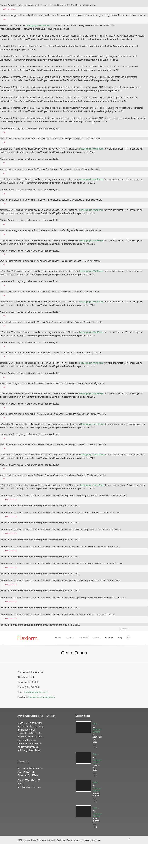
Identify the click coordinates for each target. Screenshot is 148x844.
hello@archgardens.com (36, 692)
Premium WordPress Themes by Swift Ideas (83, 840)
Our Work (83, 637)
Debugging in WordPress (38, 25)
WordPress (61, 840)
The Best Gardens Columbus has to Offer (96, 754)
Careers (97, 637)
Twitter (19, 629)
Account (123, 629)
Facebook (24, 629)
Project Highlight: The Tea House (96, 723)
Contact (109, 637)
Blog (119, 637)
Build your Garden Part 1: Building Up (96, 782)
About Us (69, 637)
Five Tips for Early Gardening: (96, 808)
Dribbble (28, 629)
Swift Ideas (41, 840)
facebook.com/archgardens (41, 697)
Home (58, 637)
